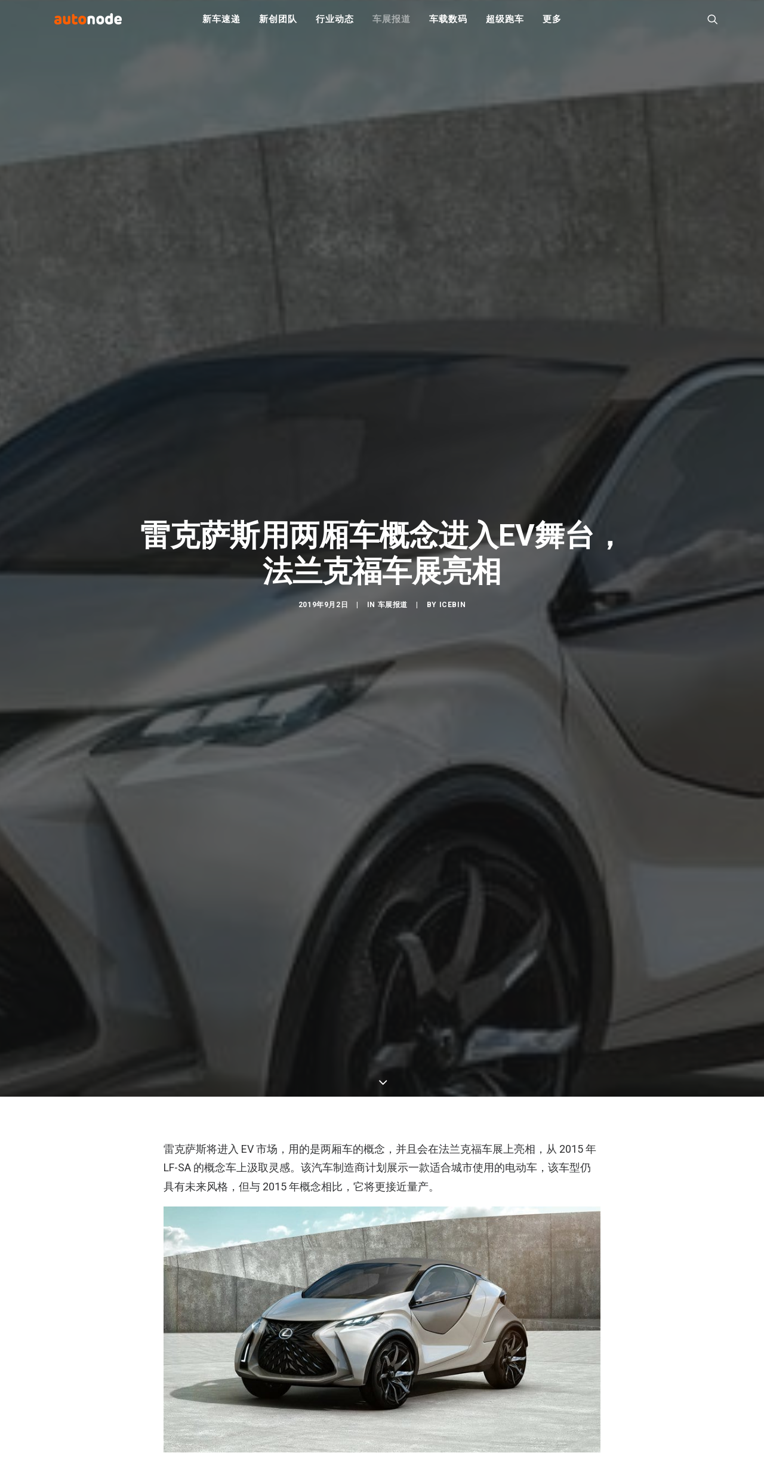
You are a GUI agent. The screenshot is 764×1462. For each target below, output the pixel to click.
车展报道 (391, 24)
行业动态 (334, 24)
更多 (552, 24)
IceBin (452, 612)
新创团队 (278, 24)
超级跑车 (504, 24)
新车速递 (221, 24)
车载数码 (448, 24)
